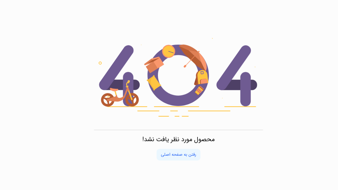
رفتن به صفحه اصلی (169, 154)
